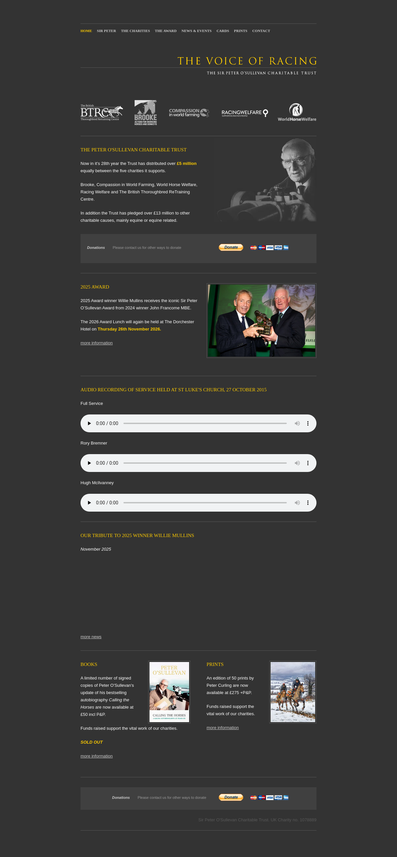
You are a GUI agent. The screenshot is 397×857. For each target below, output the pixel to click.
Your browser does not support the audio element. (198, 423)
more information (97, 342)
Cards (222, 31)
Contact (261, 31)
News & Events (197, 31)
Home (86, 31)
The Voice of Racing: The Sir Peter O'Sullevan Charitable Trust (198, 65)
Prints (240, 31)
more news (91, 636)
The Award (166, 31)
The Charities (135, 31)
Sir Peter (106, 31)
